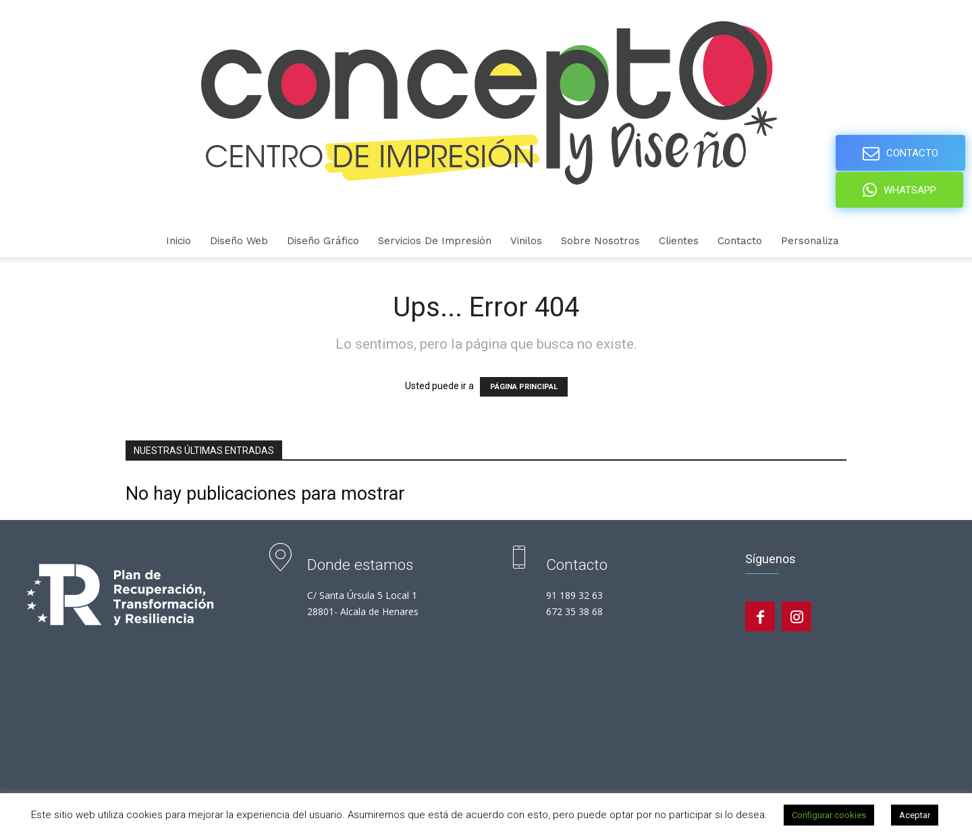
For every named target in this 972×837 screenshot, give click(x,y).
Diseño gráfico (323, 241)
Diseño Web (239, 241)
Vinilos (526, 241)
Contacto (740, 241)
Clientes (679, 241)
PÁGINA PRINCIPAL (524, 386)
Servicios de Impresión (434, 241)
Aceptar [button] (914, 815)
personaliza (810, 241)
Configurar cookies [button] (829, 815)
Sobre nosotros (600, 241)
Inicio (178, 241)
